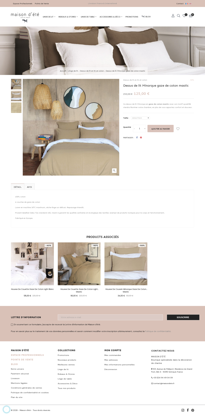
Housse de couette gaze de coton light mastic (79, 289)
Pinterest (141, 137)
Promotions (63, 355)
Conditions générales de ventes (26, 387)
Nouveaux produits (67, 359)
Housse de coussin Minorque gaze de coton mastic (126, 289)
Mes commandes (112, 355)
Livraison (15, 378)
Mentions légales (19, 383)
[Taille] (140, 117)
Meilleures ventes (66, 364)
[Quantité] (139, 128)
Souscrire (183, 317)
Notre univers (17, 369)
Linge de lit (63, 369)
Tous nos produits (67, 388)
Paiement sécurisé (20, 373)
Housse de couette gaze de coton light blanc (32, 289)
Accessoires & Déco (68, 383)
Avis (29, 187)
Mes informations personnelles (119, 364)
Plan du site (16, 397)
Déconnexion (110, 369)
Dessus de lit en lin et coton (135, 80)
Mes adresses (111, 359)
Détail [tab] (18, 187)
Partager (137, 137)
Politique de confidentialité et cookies (30, 392)
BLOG (14, 363)
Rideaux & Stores (66, 374)
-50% (192, 80)
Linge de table (65, 378)
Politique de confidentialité (158, 331)
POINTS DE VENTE (22, 359)
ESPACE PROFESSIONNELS (27, 354)
